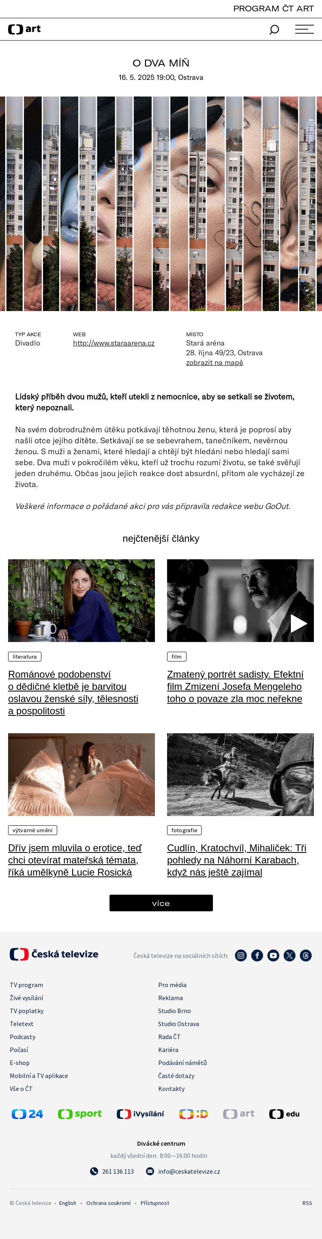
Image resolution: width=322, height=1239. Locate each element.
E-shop (20, 1063)
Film (177, 656)
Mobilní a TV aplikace (39, 1076)
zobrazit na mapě (214, 362)
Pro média (172, 985)
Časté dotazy (176, 1076)
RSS (307, 1203)
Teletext (22, 1024)
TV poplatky (26, 1011)
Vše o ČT (21, 1088)
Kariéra (168, 1050)
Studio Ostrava (178, 1024)
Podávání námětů (182, 1063)
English (67, 1203)
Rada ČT (169, 1037)
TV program (26, 985)
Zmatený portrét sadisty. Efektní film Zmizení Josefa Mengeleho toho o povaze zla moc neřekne (235, 686)
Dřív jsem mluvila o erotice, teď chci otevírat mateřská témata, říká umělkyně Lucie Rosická (75, 860)
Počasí (19, 1050)
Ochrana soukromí (108, 1203)
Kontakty (171, 1088)
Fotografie (184, 830)
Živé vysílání (26, 998)
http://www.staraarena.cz (114, 342)
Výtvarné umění (33, 830)
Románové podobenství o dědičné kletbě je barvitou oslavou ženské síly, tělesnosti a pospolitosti (73, 692)
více (161, 903)
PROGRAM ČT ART (273, 8)
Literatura (25, 656)
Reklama (170, 998)
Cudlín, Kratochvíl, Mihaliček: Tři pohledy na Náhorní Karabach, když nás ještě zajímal (237, 860)
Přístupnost (155, 1203)
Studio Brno (174, 1011)
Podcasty (22, 1037)
